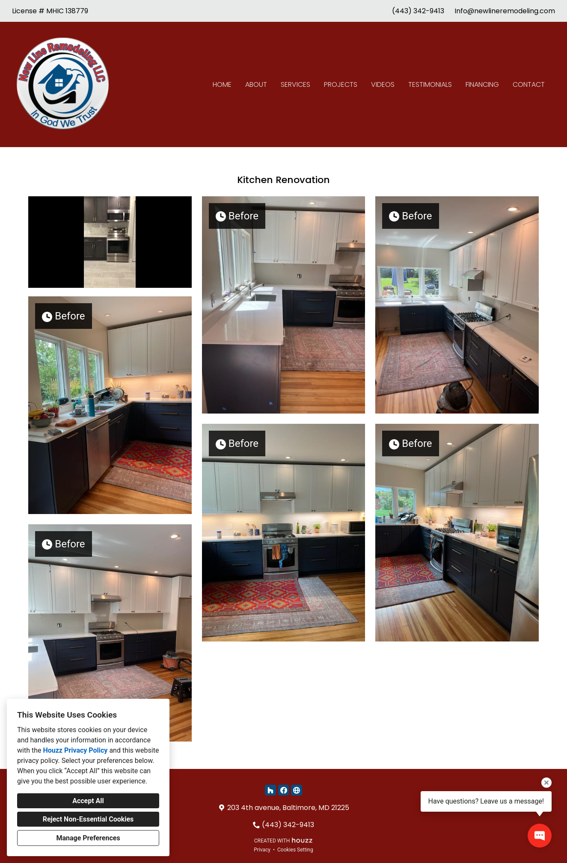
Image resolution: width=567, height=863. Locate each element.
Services (295, 84)
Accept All (88, 801)
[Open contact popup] (540, 836)
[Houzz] (270, 790)
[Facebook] (283, 790)
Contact (529, 84)
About (256, 84)
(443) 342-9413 (418, 11)
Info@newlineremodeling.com (504, 11)
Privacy (262, 850)
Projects (340, 84)
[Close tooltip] (546, 782)
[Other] (296, 790)
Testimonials (430, 84)
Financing (482, 84)
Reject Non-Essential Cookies (88, 819)
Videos (383, 84)
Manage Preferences (88, 838)
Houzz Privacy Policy (75, 750)
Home (222, 84)
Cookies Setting (295, 850)
